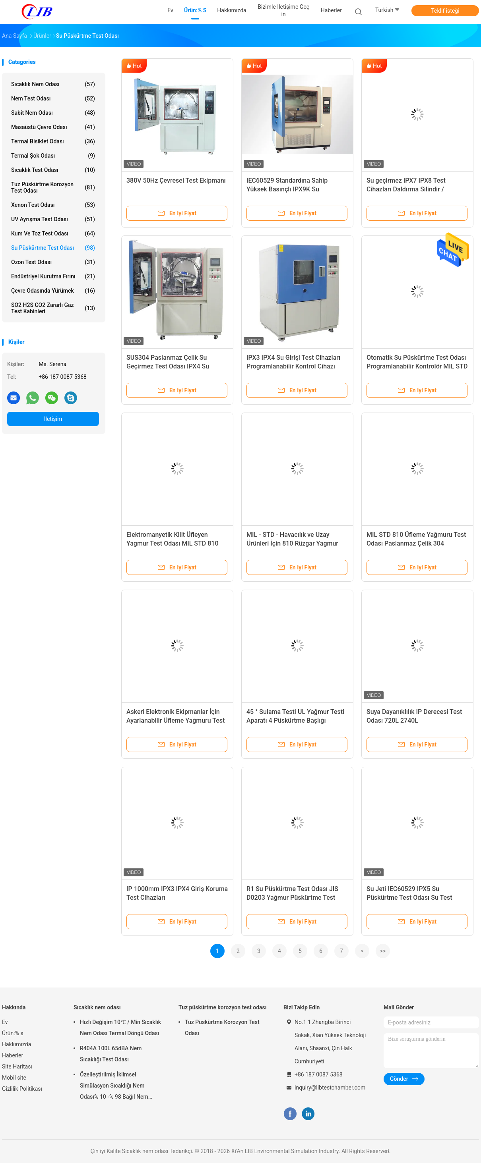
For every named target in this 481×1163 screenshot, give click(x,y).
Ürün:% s (12, 1033)
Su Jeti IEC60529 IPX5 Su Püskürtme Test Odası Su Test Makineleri (409, 897)
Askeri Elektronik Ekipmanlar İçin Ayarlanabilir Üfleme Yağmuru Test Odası (175, 720)
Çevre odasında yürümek (53, 291)
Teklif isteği (445, 11)
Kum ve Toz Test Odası (53, 233)
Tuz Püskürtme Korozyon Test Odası (222, 1027)
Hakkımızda (16, 1044)
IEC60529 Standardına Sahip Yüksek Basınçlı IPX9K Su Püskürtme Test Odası (287, 189)
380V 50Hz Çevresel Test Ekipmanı (176, 180)
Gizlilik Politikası (22, 1089)
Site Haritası (17, 1066)
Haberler (12, 1055)
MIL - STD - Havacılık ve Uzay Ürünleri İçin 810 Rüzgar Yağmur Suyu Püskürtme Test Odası (292, 543)
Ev (5, 1022)
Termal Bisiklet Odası (53, 141)
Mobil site (14, 1077)
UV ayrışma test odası (53, 219)
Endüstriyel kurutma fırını (53, 276)
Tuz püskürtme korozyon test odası (53, 187)
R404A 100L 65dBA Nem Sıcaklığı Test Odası (111, 1054)
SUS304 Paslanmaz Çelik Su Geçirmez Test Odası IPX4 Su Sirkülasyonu (167, 366)
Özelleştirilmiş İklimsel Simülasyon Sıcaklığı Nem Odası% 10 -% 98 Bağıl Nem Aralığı (114, 1086)
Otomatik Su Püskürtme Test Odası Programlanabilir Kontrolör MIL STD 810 (417, 366)
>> (383, 951)
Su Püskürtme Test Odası (53, 248)
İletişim (53, 419)
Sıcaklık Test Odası (53, 170)
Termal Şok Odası (53, 156)
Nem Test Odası (53, 98)
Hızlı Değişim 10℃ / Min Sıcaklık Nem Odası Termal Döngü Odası (120, 1027)
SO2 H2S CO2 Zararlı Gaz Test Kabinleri (53, 308)
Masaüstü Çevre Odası (53, 127)
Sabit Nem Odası (53, 113)
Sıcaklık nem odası (53, 84)
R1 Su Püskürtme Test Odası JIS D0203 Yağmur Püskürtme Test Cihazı (292, 897)
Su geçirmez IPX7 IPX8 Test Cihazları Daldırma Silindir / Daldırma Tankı (406, 189)
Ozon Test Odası (53, 262)
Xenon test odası (53, 205)
